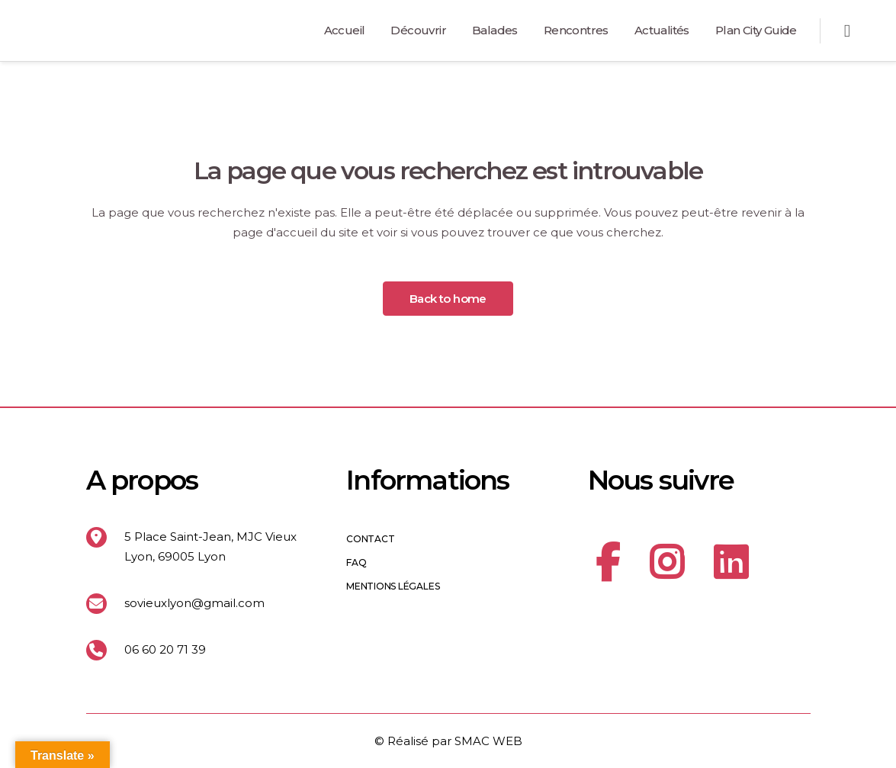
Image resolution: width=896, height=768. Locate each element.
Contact (370, 539)
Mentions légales (392, 586)
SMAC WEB (488, 741)
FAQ (356, 563)
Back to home (448, 298)
